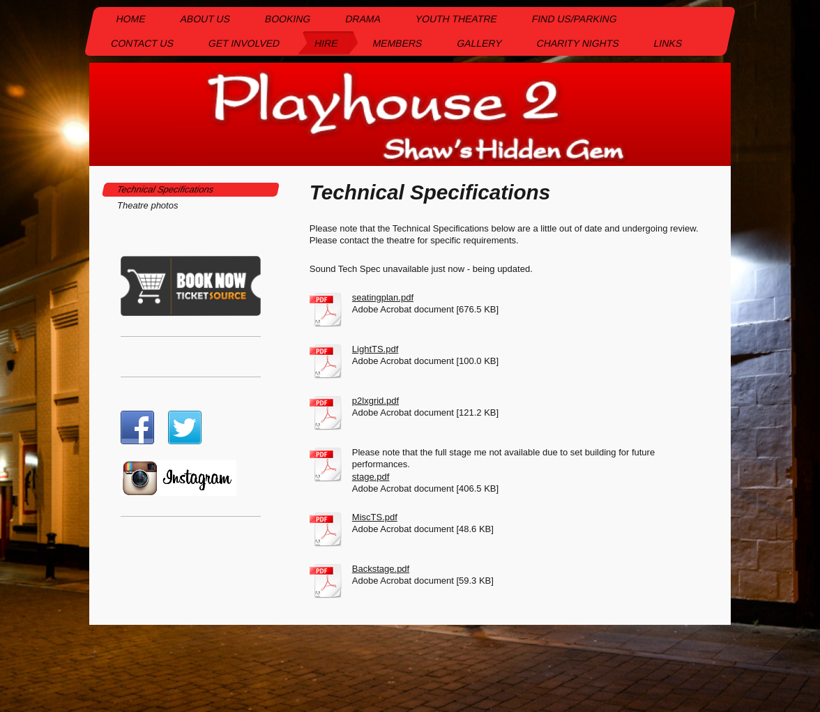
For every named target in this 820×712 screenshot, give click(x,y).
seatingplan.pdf (382, 297)
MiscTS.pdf (374, 517)
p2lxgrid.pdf (375, 400)
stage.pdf (371, 476)
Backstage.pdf (380, 568)
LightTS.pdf (375, 349)
